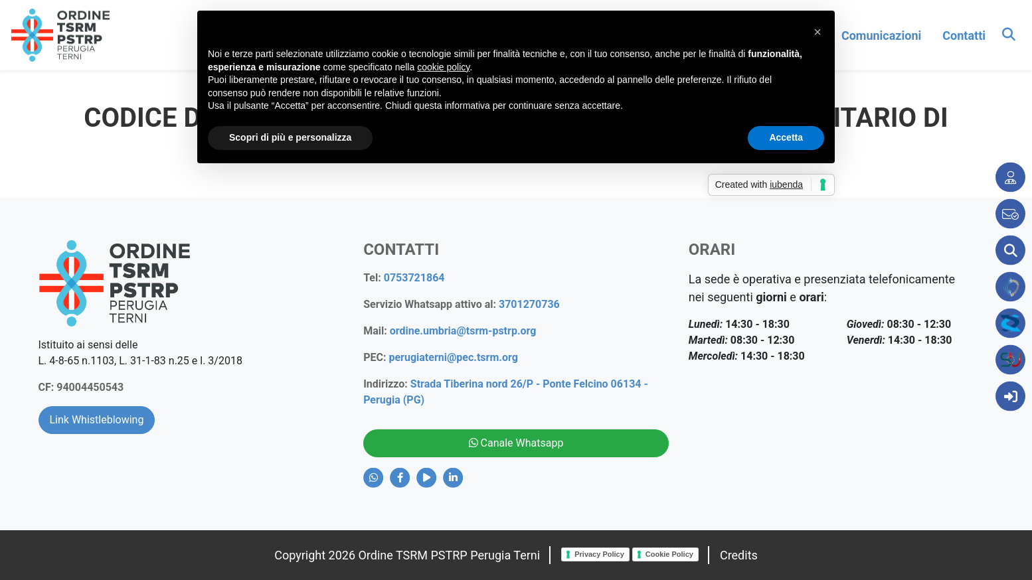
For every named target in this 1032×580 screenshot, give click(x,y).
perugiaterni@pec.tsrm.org (452, 357)
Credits (739, 555)
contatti (964, 35)
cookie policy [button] (443, 67)
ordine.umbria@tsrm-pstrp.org (463, 331)
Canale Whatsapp (516, 443)
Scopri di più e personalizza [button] (290, 137)
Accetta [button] (786, 137)
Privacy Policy (599, 554)
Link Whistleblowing (97, 419)
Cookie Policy (669, 554)
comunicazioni (881, 35)
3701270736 (529, 304)
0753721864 (414, 277)
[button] (817, 31)
